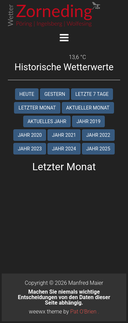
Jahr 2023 (30, 148)
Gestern (54, 94)
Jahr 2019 (88, 121)
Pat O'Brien (83, 311)
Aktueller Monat (88, 108)
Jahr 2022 (98, 135)
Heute (26, 94)
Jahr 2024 (64, 148)
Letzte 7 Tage (92, 94)
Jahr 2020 (30, 135)
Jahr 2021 (64, 135)
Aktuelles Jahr (47, 121)
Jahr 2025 (98, 148)
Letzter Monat (37, 108)
